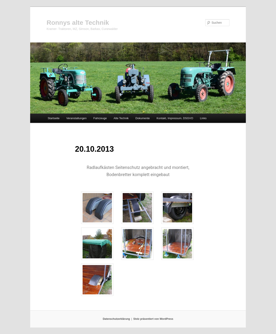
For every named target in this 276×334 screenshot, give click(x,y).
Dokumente (142, 118)
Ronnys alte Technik (78, 22)
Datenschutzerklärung (116, 318)
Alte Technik (121, 118)
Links (203, 118)
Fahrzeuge (100, 118)
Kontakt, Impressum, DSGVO (175, 118)
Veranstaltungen (76, 118)
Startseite (54, 118)
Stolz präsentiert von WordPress (153, 318)
